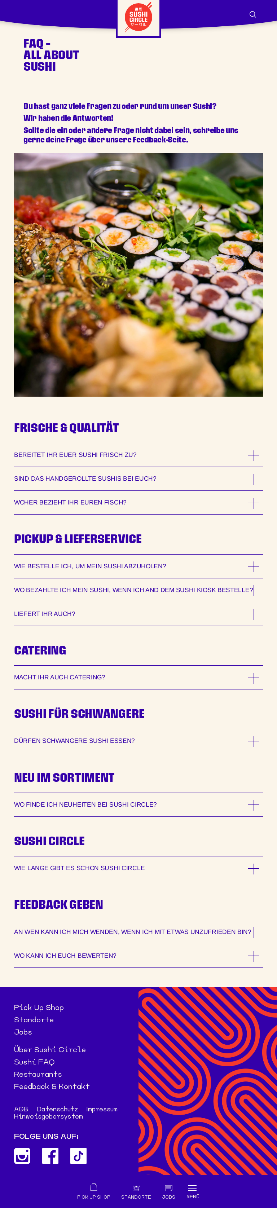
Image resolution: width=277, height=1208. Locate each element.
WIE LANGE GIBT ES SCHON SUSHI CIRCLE (79, 868)
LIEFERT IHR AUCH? (44, 613)
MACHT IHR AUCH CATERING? (59, 677)
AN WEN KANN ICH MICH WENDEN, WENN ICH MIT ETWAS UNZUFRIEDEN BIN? (132, 931)
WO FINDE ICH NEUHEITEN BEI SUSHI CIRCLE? (85, 804)
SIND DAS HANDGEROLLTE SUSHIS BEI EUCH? (85, 478)
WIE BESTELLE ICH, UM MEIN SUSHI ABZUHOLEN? (90, 566)
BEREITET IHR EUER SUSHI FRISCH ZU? (75, 454)
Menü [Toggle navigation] (192, 1197)
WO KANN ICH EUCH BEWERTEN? (65, 955)
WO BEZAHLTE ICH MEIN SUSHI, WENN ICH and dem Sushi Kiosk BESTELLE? (133, 590)
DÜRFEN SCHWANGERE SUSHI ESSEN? (74, 741)
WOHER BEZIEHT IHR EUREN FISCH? (70, 502)
